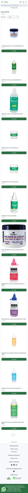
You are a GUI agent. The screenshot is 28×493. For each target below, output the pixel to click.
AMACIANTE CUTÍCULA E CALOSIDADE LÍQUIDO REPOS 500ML (13, 423)
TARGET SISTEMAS (17, 489)
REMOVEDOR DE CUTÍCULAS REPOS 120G (10, 147)
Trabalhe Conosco (14, 458)
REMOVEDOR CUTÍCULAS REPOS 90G (9, 215)
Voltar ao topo (14, 442)
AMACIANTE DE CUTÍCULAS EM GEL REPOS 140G (11, 388)
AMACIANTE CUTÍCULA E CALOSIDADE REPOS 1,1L (12, 80)
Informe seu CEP (14, 7)
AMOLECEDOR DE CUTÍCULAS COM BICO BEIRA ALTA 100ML (14, 319)
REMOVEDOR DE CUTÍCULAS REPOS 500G (10, 181)
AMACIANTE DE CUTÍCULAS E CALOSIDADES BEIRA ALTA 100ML (13, 284)
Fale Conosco (14, 451)
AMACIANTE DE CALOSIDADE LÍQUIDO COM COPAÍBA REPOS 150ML (14, 353)
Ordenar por (3, 17)
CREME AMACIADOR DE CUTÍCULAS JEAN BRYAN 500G (13, 249)
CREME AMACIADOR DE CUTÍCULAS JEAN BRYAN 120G (13, 46)
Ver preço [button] (14, 51)
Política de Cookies (14, 449)
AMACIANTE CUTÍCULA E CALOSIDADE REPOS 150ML (12, 114)
